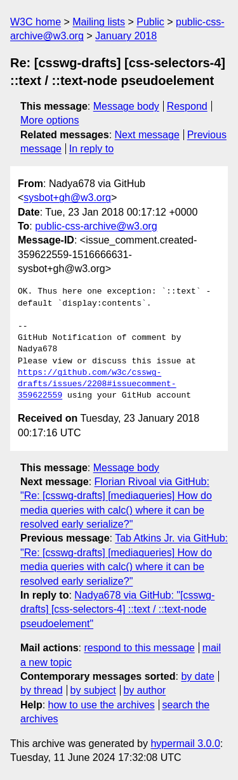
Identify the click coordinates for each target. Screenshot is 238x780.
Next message (147, 134)
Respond (187, 106)
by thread (41, 690)
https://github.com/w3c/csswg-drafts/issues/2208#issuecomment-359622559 (97, 384)
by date (197, 676)
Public (150, 21)
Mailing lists (98, 21)
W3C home (35, 21)
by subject (93, 690)
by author (144, 690)
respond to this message (139, 647)
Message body (126, 106)
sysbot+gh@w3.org (67, 197)
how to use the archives (101, 704)
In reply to (91, 148)
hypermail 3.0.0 (185, 743)
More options (49, 120)
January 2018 (126, 35)
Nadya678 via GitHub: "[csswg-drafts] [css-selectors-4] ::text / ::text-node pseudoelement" (117, 609)
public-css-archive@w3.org (96, 226)
